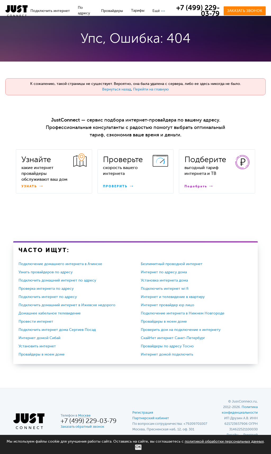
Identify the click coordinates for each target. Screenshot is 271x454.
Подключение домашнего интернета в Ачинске (60, 264)
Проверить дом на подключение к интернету (180, 330)
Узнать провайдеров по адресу (46, 272)
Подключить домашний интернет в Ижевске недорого (67, 305)
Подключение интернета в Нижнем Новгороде (182, 313)
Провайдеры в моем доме (164, 321)
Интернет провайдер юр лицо (167, 305)
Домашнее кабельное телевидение (50, 313)
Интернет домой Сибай (39, 338)
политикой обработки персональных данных (224, 441)
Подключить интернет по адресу (48, 297)
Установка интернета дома (164, 280)
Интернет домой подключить (167, 354)
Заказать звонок (244, 11)
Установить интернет (37, 346)
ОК (138, 447)
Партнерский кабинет (150, 418)
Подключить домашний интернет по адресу (57, 280)
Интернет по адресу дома (164, 272)
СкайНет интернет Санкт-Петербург (173, 338)
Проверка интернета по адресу (46, 289)
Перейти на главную (151, 89)
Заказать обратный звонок (82, 427)
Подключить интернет (50, 11)
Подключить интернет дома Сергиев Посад (57, 330)
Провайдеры (112, 11)
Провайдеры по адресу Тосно (167, 346)
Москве (84, 415)
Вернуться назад (116, 89)
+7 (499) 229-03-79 (198, 11)
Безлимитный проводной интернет (171, 264)
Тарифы (137, 10)
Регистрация (142, 412)
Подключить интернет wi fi (164, 289)
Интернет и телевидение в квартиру (173, 297)
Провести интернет (36, 321)
